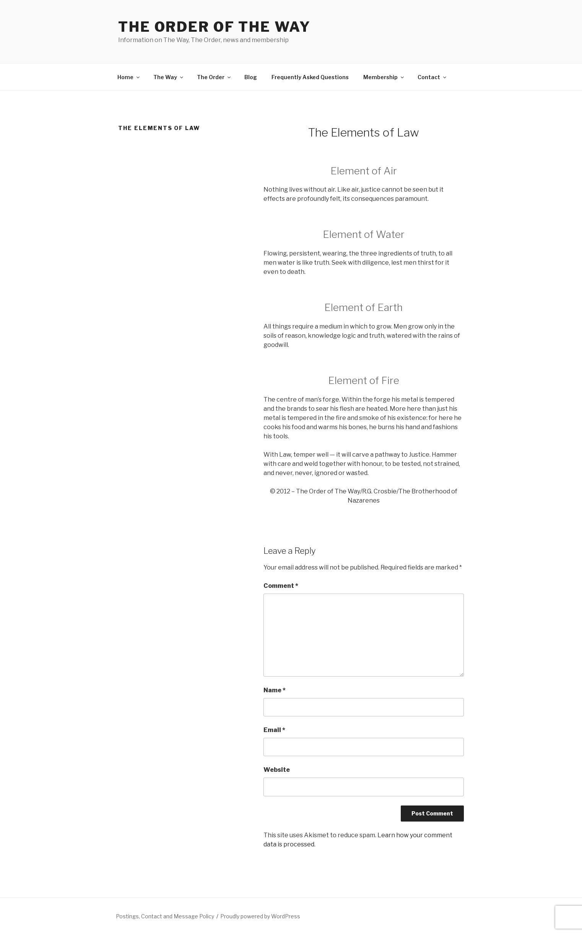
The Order (214, 77)
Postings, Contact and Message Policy (165, 916)
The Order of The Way (214, 26)
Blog (250, 77)
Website (276, 769)
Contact (432, 77)
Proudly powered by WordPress (260, 916)
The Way (168, 77)
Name (274, 690)
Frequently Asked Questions (310, 77)
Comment (280, 585)
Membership (384, 77)
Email (274, 730)
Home (129, 77)
